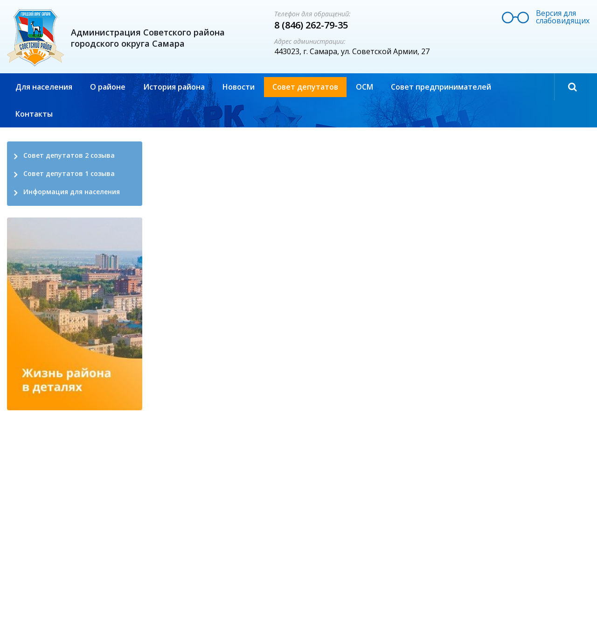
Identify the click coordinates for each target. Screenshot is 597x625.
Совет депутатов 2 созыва (69, 155)
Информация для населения (71, 191)
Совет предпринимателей (441, 87)
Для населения (43, 87)
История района (174, 87)
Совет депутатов (305, 87)
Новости (238, 87)
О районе (107, 87)
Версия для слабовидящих (563, 16)
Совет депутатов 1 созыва (69, 173)
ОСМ (364, 87)
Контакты (34, 114)
